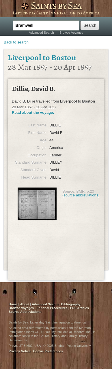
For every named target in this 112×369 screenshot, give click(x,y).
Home (13, 304)
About (24, 304)
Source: (68, 191)
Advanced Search (41, 32)
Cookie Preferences (48, 351)
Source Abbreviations (25, 311)
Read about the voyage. (33, 112)
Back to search (16, 42)
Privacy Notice (20, 351)
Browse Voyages (71, 32)
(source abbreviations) (81, 195)
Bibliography (71, 304)
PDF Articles (79, 308)
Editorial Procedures (52, 308)
